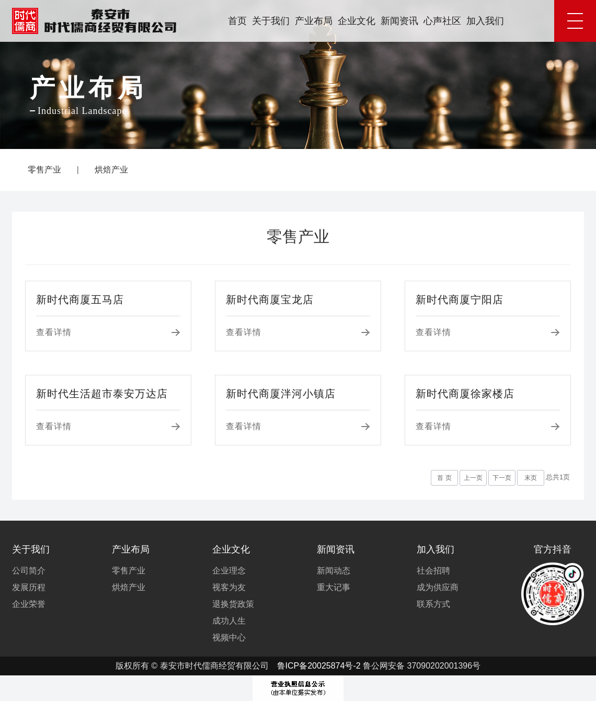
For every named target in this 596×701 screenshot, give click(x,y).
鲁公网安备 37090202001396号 (421, 665)
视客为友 (229, 587)
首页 (237, 21)
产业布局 (314, 21)
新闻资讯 (399, 21)
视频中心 (229, 637)
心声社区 (442, 21)
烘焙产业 (111, 169)
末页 (530, 477)
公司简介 (28, 570)
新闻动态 (333, 570)
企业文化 (356, 21)
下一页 (501, 477)
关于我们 (271, 21)
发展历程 (28, 587)
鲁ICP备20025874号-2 (319, 665)
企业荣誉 (28, 604)
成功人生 (229, 620)
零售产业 (44, 169)
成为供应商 (438, 587)
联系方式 (433, 604)
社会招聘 (433, 570)
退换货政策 (233, 604)
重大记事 (333, 587)
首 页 (444, 477)
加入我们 (485, 21)
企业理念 (229, 570)
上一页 (473, 477)
